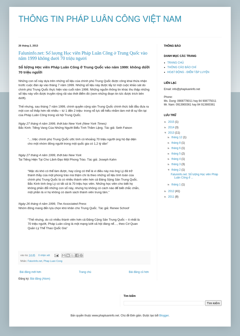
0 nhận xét (44, 255)
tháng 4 (176, 159)
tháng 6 (176, 148)
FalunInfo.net (35, 261)
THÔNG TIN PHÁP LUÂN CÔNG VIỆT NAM (100, 19)
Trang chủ (85, 272)
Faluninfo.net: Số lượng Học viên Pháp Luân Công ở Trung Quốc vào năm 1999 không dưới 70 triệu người (82, 55)
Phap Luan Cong (53, 261)
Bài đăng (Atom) (40, 278)
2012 (171, 191)
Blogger (164, 315)
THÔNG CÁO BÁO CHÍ (181, 67)
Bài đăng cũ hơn (139, 272)
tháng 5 (176, 153)
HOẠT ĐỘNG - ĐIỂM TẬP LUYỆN (188, 72)
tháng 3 (176, 164)
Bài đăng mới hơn (30, 272)
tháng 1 (176, 184)
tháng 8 (176, 142)
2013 (171, 132)
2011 (171, 196)
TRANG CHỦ (175, 62)
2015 (171, 121)
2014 (171, 127)
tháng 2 (176, 169)
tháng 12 (177, 137)
